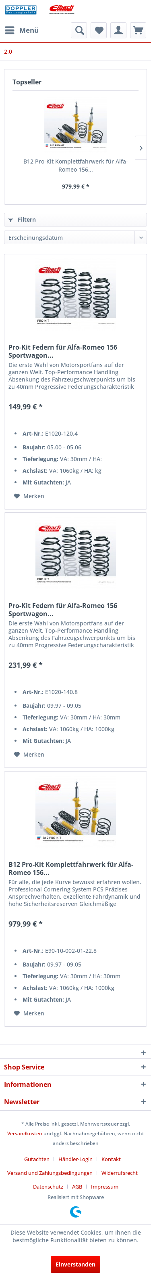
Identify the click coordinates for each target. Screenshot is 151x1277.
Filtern (22, 219)
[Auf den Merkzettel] (29, 496)
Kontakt (111, 1159)
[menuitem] (21, 30)
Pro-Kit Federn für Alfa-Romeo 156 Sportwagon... (62, 351)
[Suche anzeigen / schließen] (79, 30)
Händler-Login (75, 1159)
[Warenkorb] (138, 30)
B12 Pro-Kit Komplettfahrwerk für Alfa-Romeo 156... (75, 165)
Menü (22, 29)
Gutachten (37, 1159)
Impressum (104, 1186)
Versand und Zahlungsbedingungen (50, 1172)
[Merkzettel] (99, 30)
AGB (77, 1186)
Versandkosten (24, 1133)
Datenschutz (48, 1186)
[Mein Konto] (118, 30)
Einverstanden (75, 1264)
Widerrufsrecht (119, 1172)
